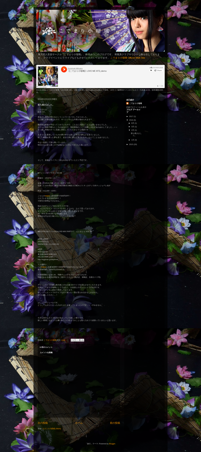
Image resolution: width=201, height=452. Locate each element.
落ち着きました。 (136, 134)
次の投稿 (43, 423)
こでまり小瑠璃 (135, 103)
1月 (133, 140)
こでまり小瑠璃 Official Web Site (127, 57)
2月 (133, 130)
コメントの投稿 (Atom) (51, 429)
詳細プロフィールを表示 (136, 107)
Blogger (112, 444)
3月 (133, 127)
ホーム (79, 423)
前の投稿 (115, 423)
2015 (131, 144)
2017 (131, 116)
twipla (47, 196)
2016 (131, 120)
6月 (133, 123)
